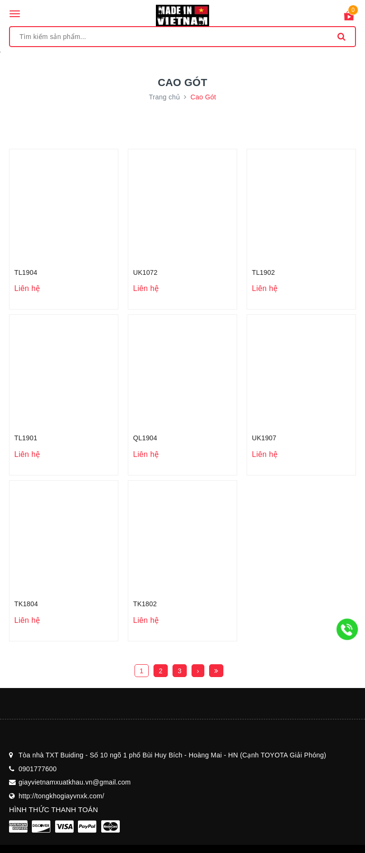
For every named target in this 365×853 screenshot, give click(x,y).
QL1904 (145, 438)
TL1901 (25, 438)
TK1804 (26, 604)
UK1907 (264, 438)
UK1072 (145, 272)
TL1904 (25, 272)
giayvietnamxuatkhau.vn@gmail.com (75, 782)
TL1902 (263, 272)
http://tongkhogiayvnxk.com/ (61, 796)
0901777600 (38, 769)
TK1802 (145, 604)
